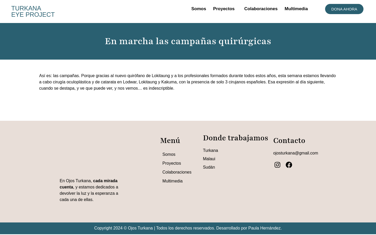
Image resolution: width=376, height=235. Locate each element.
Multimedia (296, 8)
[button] (225, 8)
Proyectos (223, 8)
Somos (198, 8)
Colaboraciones (261, 8)
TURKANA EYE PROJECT (33, 11)
